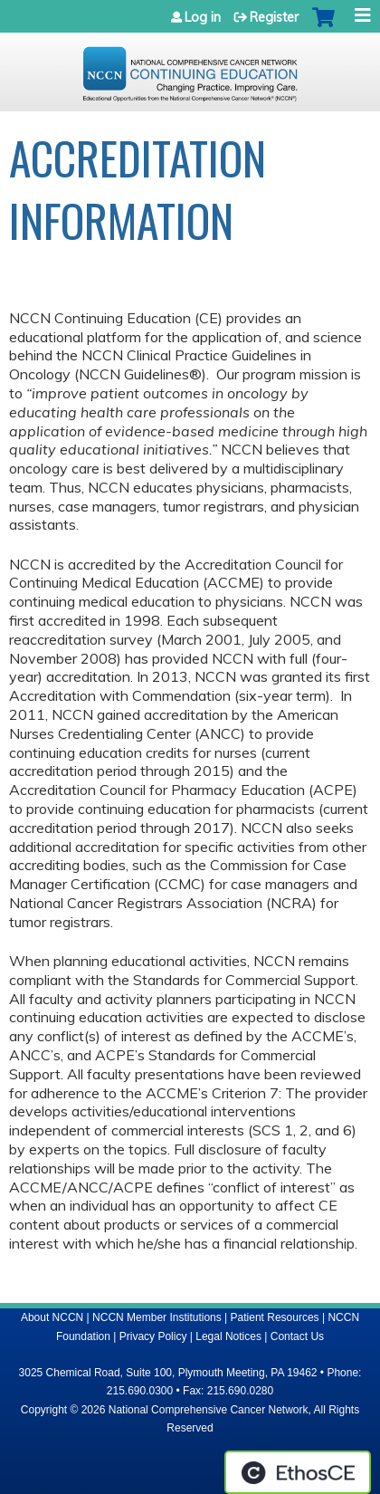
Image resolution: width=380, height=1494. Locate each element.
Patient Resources (275, 1317)
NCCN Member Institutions (157, 1317)
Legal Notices (228, 1336)
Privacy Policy (153, 1336)
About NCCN (52, 1317)
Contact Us (297, 1336)
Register (274, 17)
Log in (203, 17)
